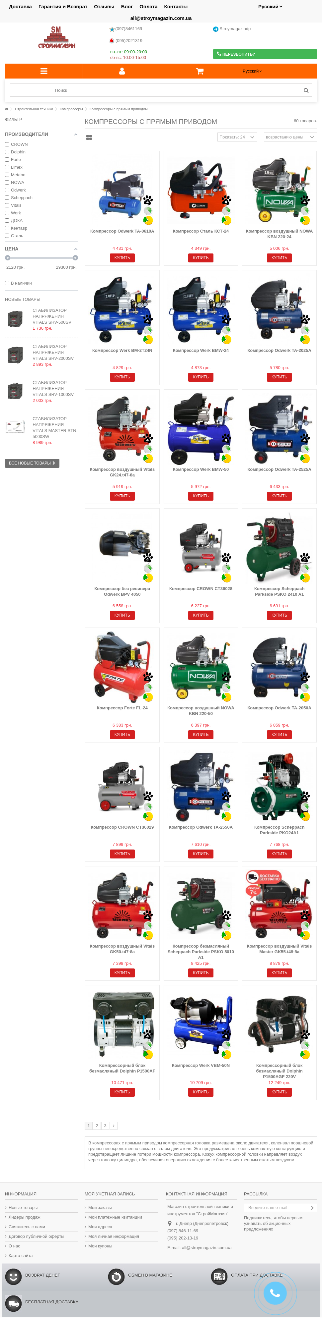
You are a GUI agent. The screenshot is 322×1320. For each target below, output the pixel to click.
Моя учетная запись (110, 1193)
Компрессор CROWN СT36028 (200, 588)
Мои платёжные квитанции (115, 1217)
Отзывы (104, 6)
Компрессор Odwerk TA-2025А (279, 350)
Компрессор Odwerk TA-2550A (201, 827)
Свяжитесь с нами (27, 1226)
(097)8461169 (125, 29)
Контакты (176, 6)
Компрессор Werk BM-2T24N (122, 350)
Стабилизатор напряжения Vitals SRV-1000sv (53, 388)
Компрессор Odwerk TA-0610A (122, 231)
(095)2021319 (125, 41)
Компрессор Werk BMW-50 (201, 469)
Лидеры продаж (24, 1217)
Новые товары (22, 299)
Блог (127, 6)
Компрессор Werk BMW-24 (201, 350)
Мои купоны (100, 1245)
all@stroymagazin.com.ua (161, 18)
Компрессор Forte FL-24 (122, 707)
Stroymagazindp (232, 29)
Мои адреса (100, 1226)
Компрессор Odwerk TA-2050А (279, 707)
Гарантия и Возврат (63, 6)
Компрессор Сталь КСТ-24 (201, 231)
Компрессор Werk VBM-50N (201, 1065)
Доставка (20, 6)
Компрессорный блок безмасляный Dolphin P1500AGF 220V (279, 1071)
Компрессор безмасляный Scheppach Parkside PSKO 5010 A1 (201, 952)
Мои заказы (100, 1207)
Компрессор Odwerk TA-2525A (279, 469)
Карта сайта (21, 1255)
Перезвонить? (236, 54)
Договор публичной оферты (36, 1236)
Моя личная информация (113, 1236)
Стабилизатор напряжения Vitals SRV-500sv (52, 316)
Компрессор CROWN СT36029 (122, 827)
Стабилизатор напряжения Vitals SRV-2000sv (53, 352)
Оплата (148, 6)
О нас (14, 1245)
